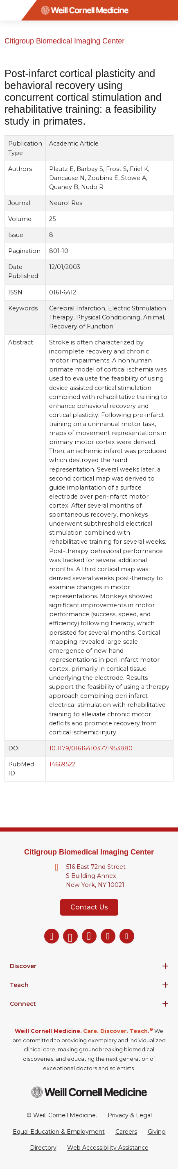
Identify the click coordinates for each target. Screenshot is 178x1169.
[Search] (168, 10)
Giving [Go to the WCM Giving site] (157, 1131)
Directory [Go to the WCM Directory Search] (43, 1147)
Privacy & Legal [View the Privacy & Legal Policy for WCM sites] (130, 1115)
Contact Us (89, 907)
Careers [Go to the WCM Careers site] (126, 1131)
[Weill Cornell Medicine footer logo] (89, 1092)
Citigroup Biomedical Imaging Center (64, 41)
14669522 (62, 764)
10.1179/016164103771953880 (91, 748)
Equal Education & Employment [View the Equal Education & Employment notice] (59, 1131)
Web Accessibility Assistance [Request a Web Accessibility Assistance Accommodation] (108, 1147)
